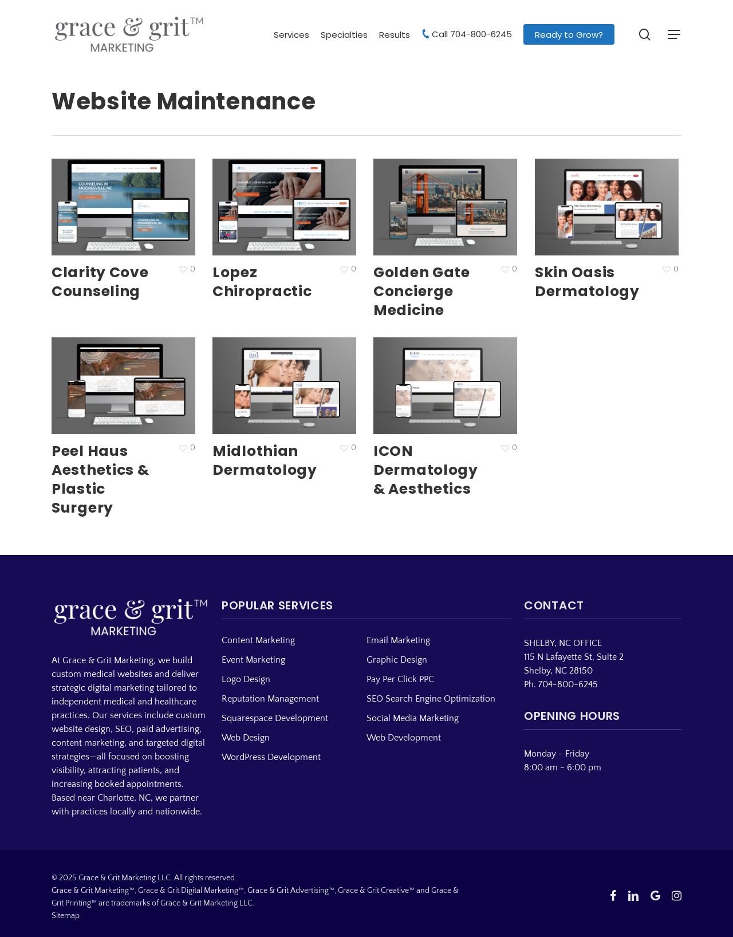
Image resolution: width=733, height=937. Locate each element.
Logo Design (246, 679)
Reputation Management (270, 699)
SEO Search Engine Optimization (430, 699)
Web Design (246, 738)
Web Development (403, 738)
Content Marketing (258, 640)
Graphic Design (396, 660)
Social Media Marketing (412, 718)
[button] (674, 35)
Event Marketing (253, 660)
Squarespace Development (275, 718)
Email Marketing (398, 640)
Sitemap (66, 915)
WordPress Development (271, 757)
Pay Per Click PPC (400, 679)
